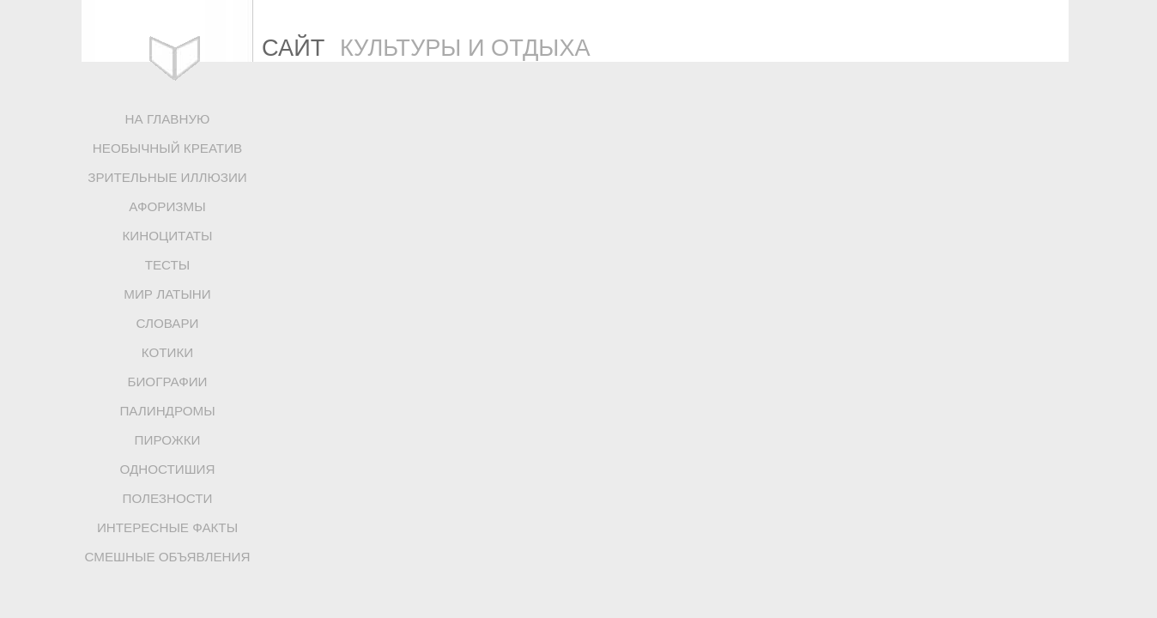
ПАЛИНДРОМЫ (167, 410)
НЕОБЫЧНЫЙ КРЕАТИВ (167, 148)
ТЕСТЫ (168, 265)
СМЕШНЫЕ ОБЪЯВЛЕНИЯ (168, 556)
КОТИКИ (167, 352)
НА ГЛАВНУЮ (167, 119)
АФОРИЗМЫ (167, 206)
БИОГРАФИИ (167, 381)
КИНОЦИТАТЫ (167, 235)
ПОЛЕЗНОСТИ (168, 498)
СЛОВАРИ (167, 323)
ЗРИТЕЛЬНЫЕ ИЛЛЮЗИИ (167, 177)
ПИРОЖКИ (168, 440)
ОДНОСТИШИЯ (167, 469)
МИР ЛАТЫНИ (167, 294)
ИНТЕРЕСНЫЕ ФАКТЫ (167, 527)
